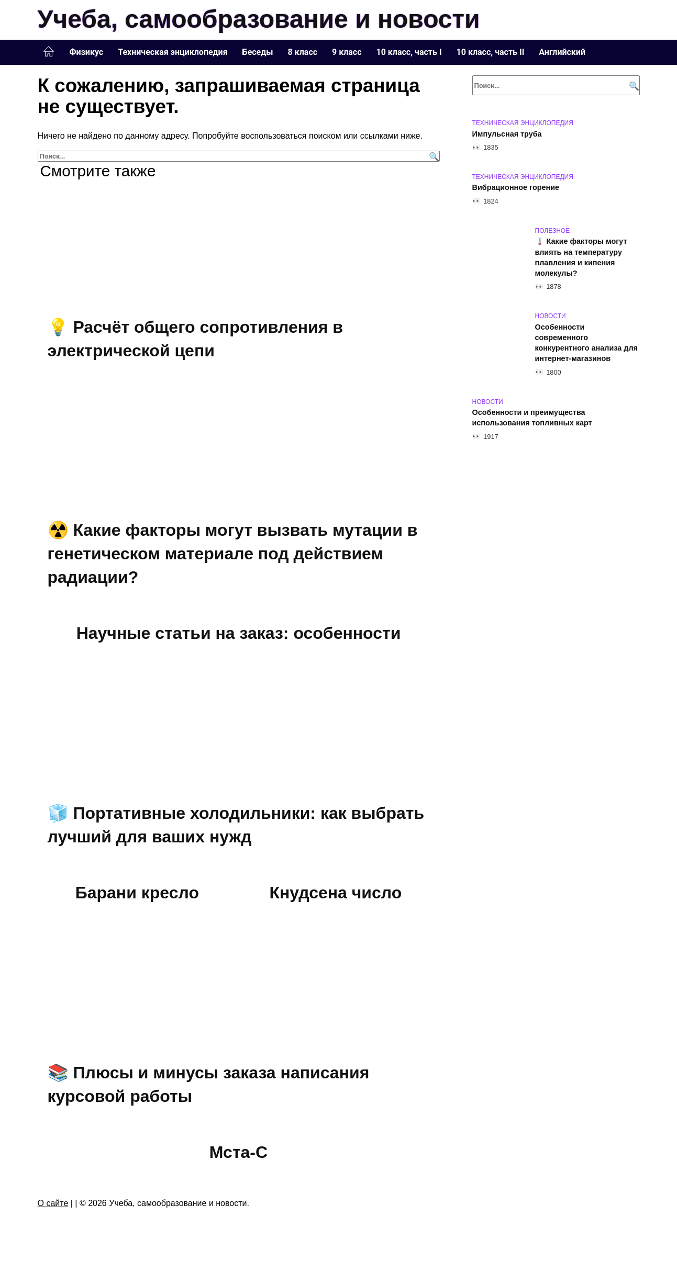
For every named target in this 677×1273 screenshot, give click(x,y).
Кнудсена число (335, 893)
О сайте (53, 1203)
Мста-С (238, 1152)
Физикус (87, 52)
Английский (562, 52)
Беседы (257, 52)
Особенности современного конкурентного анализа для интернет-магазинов (586, 343)
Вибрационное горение (516, 188)
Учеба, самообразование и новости (259, 19)
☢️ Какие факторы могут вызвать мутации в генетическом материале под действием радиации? (233, 554)
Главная (48, 52)
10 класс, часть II (491, 52)
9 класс (346, 52)
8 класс (302, 52)
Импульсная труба (507, 134)
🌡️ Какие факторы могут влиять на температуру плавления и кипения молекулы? (581, 257)
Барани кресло (137, 893)
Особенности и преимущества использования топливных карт (532, 418)
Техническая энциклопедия (172, 52)
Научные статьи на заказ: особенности (238, 633)
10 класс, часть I (409, 52)
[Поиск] (433, 156)
